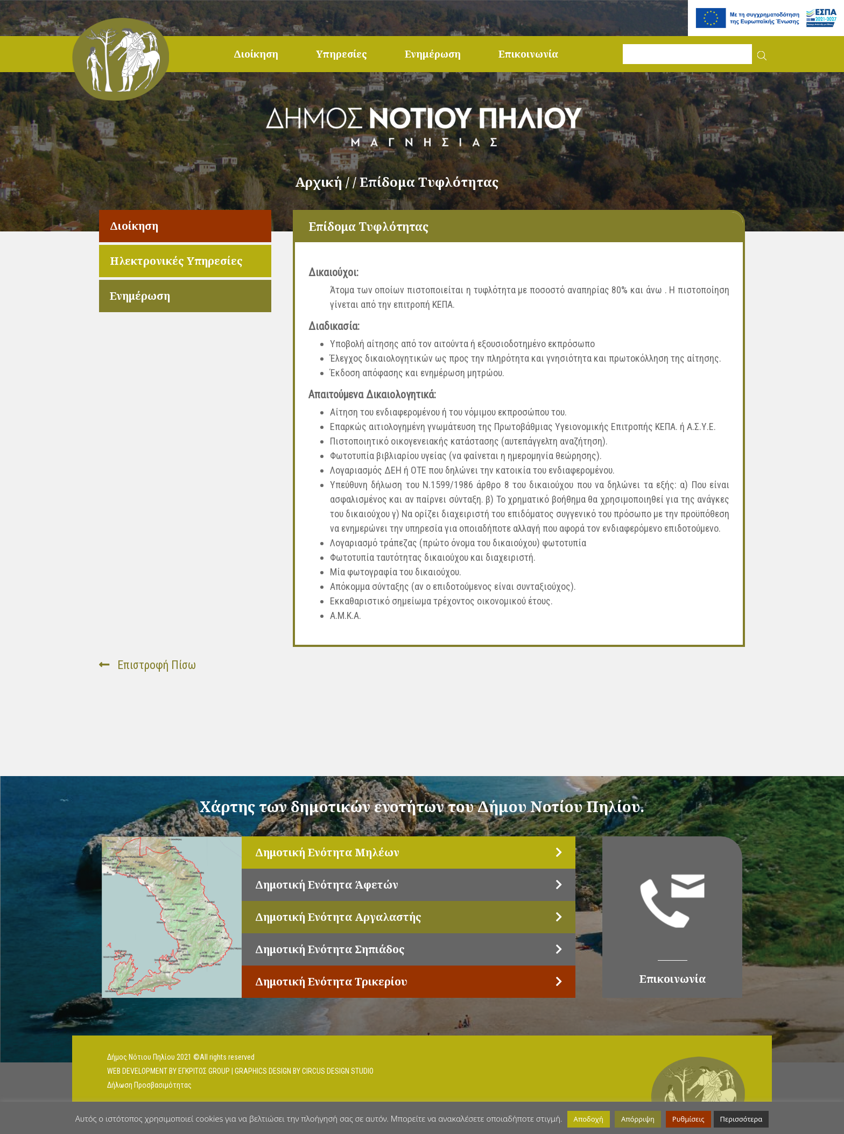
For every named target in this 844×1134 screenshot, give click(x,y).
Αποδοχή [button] (588, 1119)
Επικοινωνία (528, 53)
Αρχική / (324, 182)
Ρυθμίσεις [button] (688, 1119)
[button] (762, 54)
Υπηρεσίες (341, 53)
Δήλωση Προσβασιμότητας (149, 1085)
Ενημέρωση (433, 53)
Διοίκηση (256, 53)
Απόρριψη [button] (638, 1119)
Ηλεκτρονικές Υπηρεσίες (176, 260)
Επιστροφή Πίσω (147, 665)
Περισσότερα (741, 1119)
